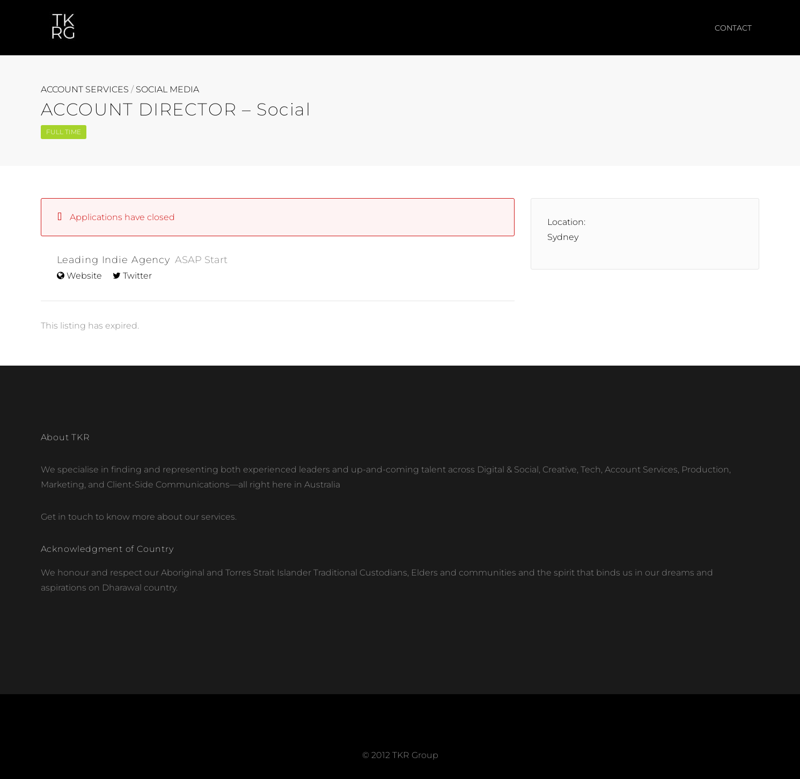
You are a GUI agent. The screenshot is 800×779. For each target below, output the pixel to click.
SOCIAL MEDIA (167, 89)
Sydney (562, 237)
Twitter (137, 276)
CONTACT (733, 28)
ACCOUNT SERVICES (85, 89)
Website (84, 276)
